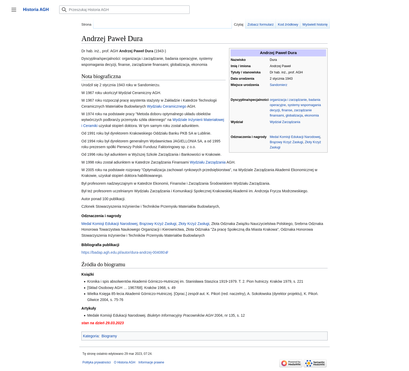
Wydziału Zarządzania (208, 162)
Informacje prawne (151, 362)
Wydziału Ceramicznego (166, 106)
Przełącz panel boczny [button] (15, 12)
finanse (287, 110)
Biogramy (109, 336)
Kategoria (91, 336)
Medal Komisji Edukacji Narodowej (295, 137)
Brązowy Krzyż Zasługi (286, 142)
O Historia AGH (124, 362)
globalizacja (294, 115)
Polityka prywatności (96, 362)
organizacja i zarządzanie (288, 100)
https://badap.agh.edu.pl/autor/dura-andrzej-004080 (123, 252)
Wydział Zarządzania (285, 122)
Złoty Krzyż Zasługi (193, 224)
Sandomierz (278, 85)
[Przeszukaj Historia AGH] (124, 9)
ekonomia (312, 115)
